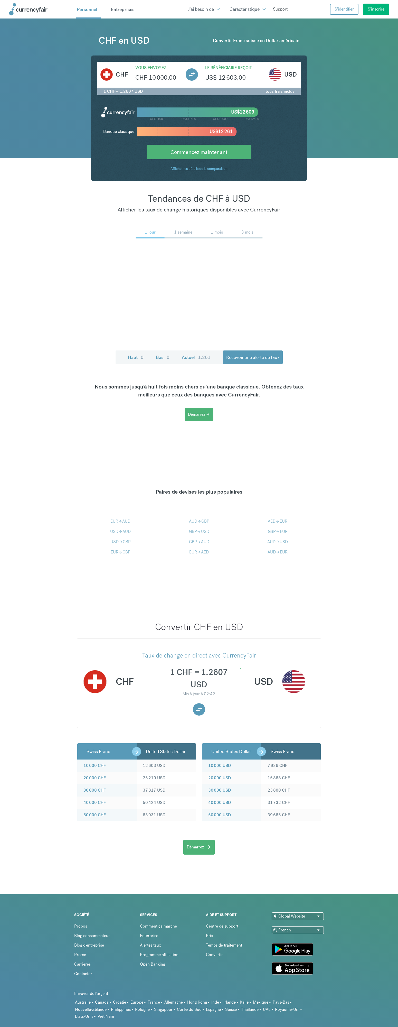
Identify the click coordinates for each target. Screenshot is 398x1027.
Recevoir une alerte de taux (252, 357)
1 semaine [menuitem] (183, 232)
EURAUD (120, 521)
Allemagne (173, 1002)
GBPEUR (278, 531)
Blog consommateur (92, 935)
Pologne (142, 1009)
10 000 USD (219, 765)
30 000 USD (219, 790)
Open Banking (152, 964)
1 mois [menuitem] (217, 232)
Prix (209, 935)
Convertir (214, 954)
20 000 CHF (94, 778)
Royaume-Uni (287, 1009)
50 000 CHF (94, 815)
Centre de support (222, 926)
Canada (102, 1002)
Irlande (229, 1002)
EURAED (199, 552)
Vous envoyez (150, 67)
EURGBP (120, 552)
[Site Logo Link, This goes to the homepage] (40, 9)
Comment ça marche (158, 926)
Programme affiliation (159, 954)
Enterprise (149, 935)
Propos (80, 926)
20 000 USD (219, 778)
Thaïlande (250, 1009)
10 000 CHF (94, 765)
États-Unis (84, 1016)
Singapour (163, 1009)
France (154, 1002)
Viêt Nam (106, 1016)
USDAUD (120, 531)
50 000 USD (219, 815)
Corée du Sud (189, 1009)
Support (280, 9)
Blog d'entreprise (89, 945)
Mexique (260, 1002)
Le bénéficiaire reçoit (228, 67)
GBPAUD (199, 541)
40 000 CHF (94, 802)
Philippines (121, 1009)
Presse (80, 954)
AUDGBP (199, 521)
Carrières (82, 964)
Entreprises (123, 9)
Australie (83, 1002)
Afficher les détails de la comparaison (199, 168)
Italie (244, 1002)
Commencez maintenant (199, 152)
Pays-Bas (281, 1002)
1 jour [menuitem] (150, 232)
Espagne (213, 1009)
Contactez (83, 973)
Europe (136, 1002)
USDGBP (120, 541)
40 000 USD (219, 802)
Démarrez (199, 414)
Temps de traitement (224, 945)
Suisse (231, 1009)
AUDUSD (277, 541)
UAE (267, 1009)
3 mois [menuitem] (247, 232)
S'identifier (344, 9)
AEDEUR (277, 521)
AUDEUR (278, 552)
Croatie (119, 1002)
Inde (215, 1002)
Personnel (87, 9)
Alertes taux (150, 945)
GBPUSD (199, 531)
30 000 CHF (94, 790)
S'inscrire (376, 9)
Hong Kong (197, 1002)
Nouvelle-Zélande (91, 1009)
